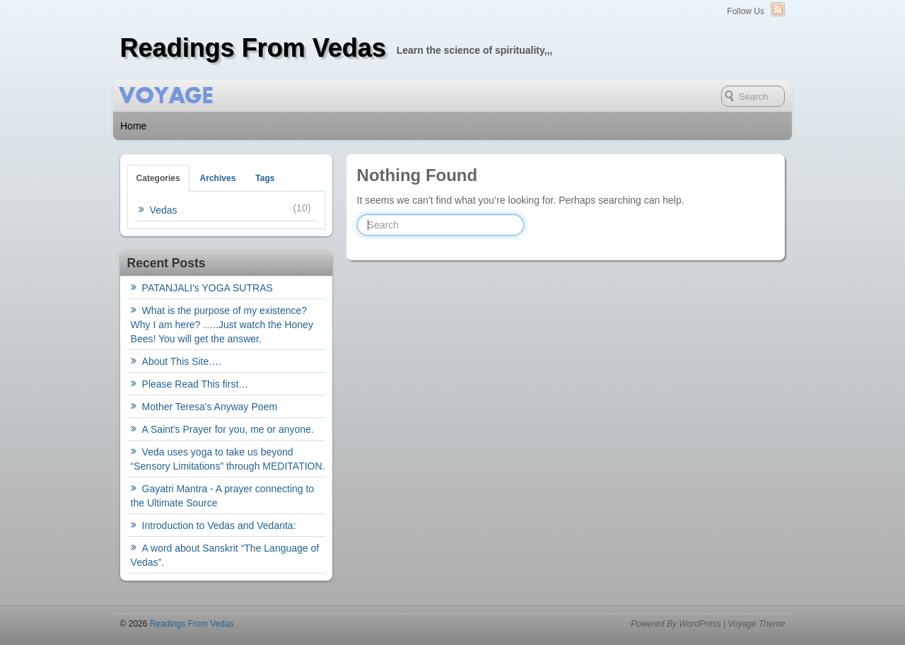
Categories (158, 178)
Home (133, 126)
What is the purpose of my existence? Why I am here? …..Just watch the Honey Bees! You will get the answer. (222, 324)
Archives (218, 178)
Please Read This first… (195, 384)
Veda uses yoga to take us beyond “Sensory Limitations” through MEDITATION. (228, 459)
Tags (264, 178)
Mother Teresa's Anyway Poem (210, 406)
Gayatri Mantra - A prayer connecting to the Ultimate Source (223, 496)
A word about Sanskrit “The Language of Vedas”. (225, 555)
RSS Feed (778, 9)
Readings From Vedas (253, 47)
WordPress (699, 624)
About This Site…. (182, 361)
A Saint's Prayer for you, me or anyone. (228, 429)
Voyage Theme (756, 624)
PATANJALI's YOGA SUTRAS (207, 288)
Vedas (163, 210)
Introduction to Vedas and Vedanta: (219, 525)
